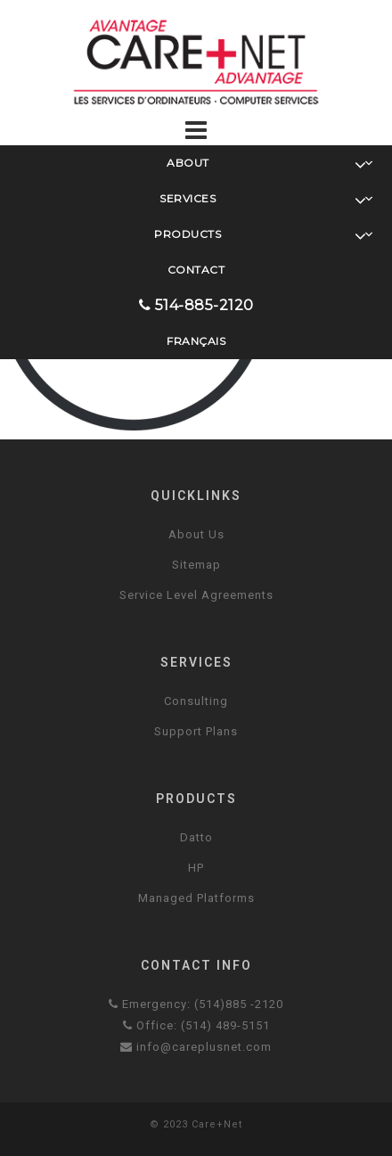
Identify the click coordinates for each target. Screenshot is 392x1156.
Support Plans (196, 731)
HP (196, 867)
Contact (196, 269)
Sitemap (196, 564)
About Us (196, 534)
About (270, 163)
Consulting (196, 701)
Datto (196, 837)
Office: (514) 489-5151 (196, 1025)
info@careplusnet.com (196, 1047)
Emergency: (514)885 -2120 (196, 1004)
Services (266, 199)
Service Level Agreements (196, 595)
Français (196, 341)
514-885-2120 (196, 305)
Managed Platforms (196, 898)
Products (264, 234)
